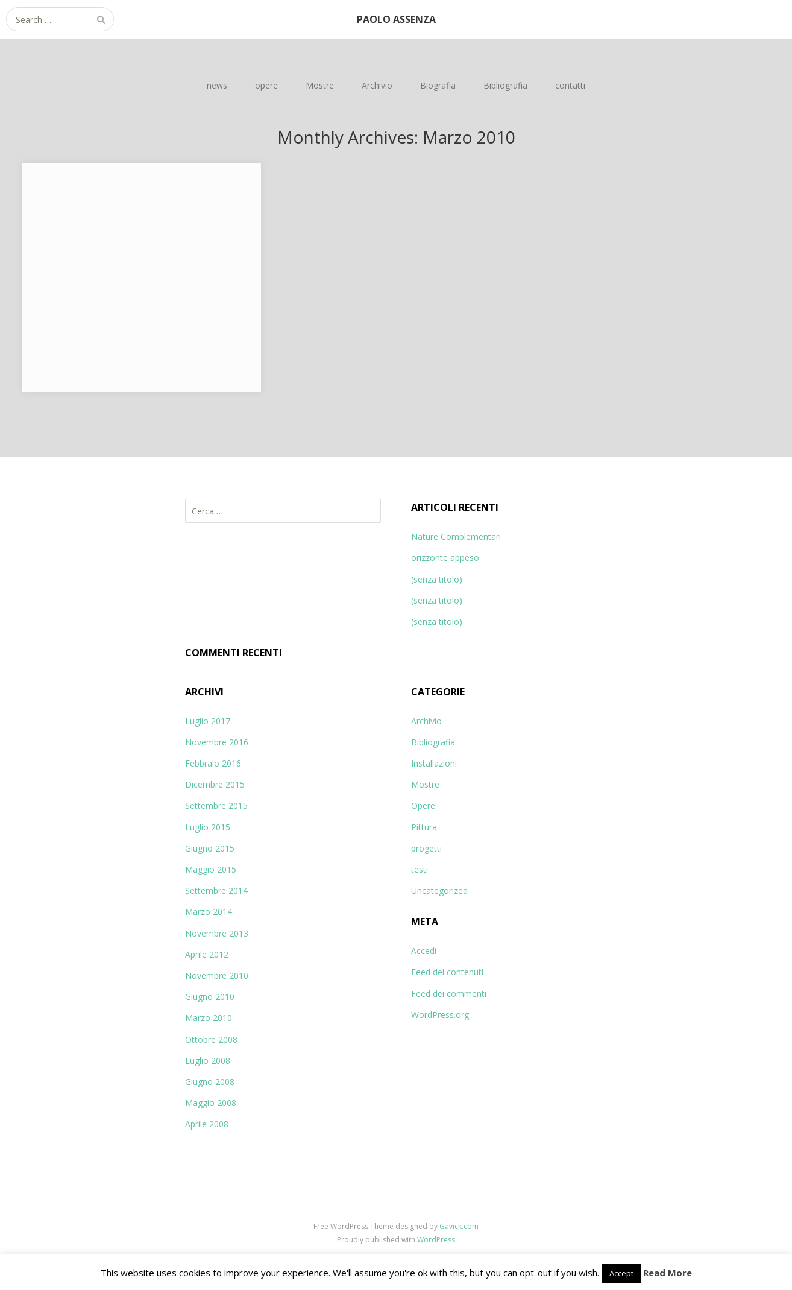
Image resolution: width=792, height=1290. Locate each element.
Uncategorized (439, 890)
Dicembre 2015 (215, 784)
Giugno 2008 (209, 1081)
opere (266, 85)
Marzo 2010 (208, 1017)
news (217, 85)
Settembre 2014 (216, 890)
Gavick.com (459, 1226)
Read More (667, 1272)
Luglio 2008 (207, 1060)
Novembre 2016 (216, 742)
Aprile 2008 (206, 1124)
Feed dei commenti (448, 993)
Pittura (424, 827)
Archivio (377, 85)
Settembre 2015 (216, 805)
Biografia (438, 85)
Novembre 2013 (216, 933)
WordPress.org (440, 1014)
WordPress (436, 1240)
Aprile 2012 (206, 954)
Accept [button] (621, 1273)
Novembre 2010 (216, 975)
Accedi (423, 950)
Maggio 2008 (210, 1102)
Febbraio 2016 (213, 763)
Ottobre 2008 (211, 1039)
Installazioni (434, 763)
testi (419, 869)
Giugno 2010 (209, 996)
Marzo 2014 (208, 911)
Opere (423, 805)
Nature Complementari (456, 536)
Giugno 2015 (209, 848)
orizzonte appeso (445, 557)
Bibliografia (505, 85)
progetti (426, 848)
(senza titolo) (436, 579)
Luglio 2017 (207, 721)
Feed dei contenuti (447, 972)
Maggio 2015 (210, 869)
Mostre (320, 85)
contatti (570, 85)
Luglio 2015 (207, 827)
